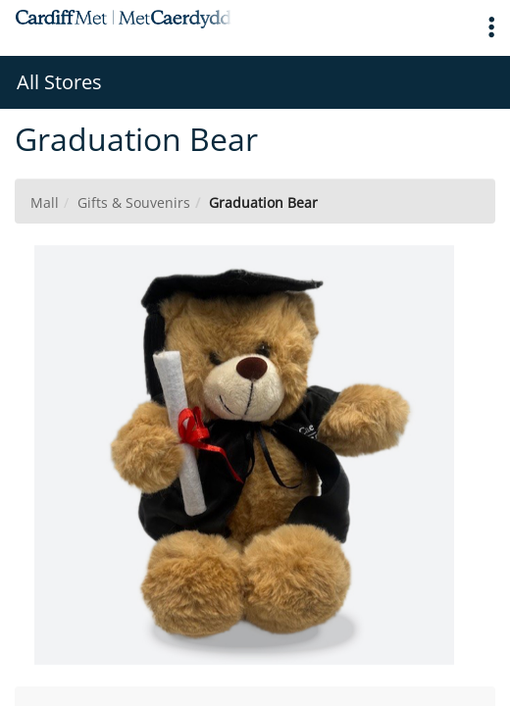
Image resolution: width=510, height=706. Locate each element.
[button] (491, 28)
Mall (44, 202)
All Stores (59, 82)
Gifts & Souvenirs (133, 202)
